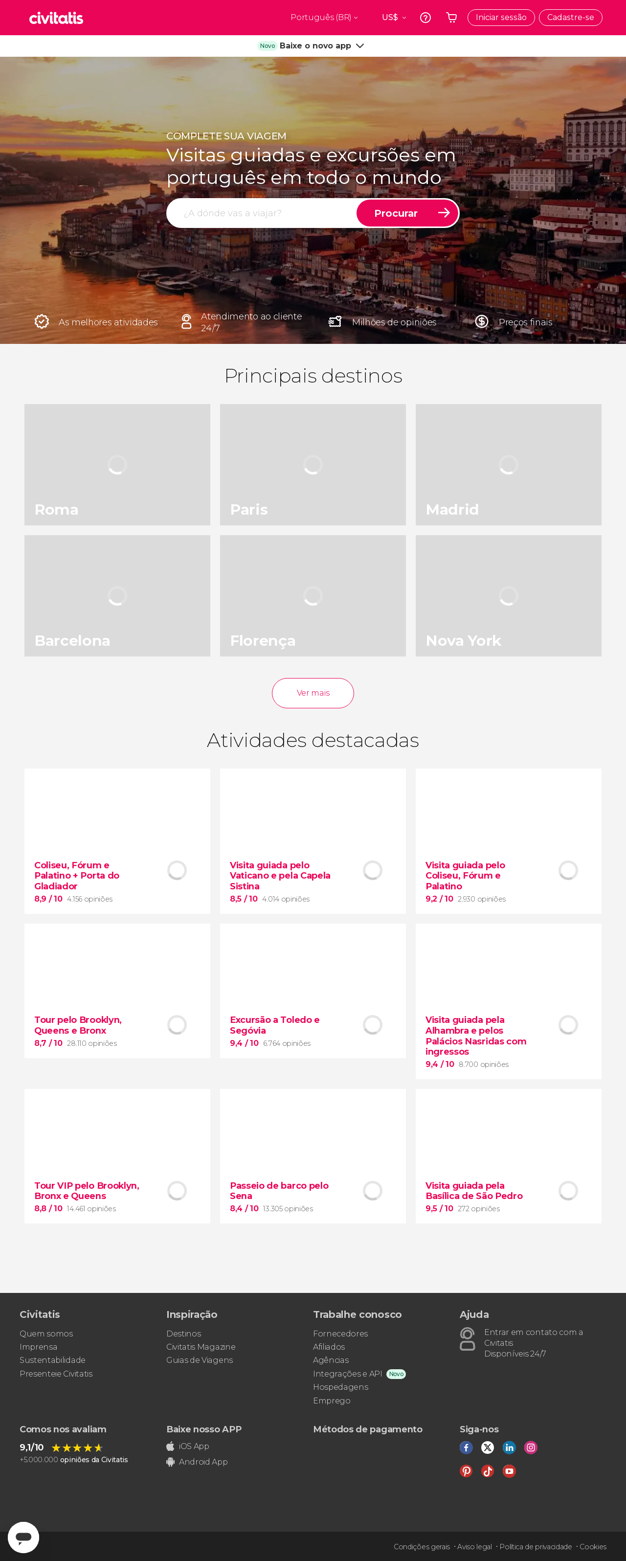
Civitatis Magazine (200, 1347)
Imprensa (38, 1347)
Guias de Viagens (199, 1360)
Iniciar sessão (501, 17)
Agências (330, 1360)
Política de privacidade (535, 1546)
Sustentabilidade (53, 1360)
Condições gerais (422, 1546)
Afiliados (329, 1347)
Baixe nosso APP (203, 1429)
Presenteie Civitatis (56, 1374)
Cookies (593, 1546)
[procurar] (262, 213)
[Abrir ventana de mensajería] (23, 1537)
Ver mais (313, 693)
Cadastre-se (570, 17)
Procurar (396, 213)
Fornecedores (340, 1333)
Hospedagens (340, 1387)
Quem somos (46, 1333)
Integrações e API (347, 1374)
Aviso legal (474, 1546)
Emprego (332, 1400)
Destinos (183, 1333)
